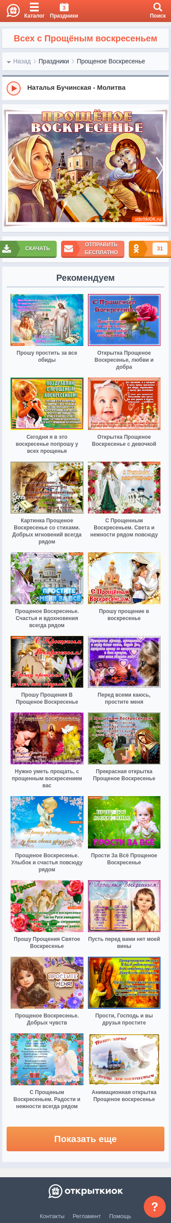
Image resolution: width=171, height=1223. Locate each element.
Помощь (120, 1216)
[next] (160, 168)
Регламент (87, 1216)
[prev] (11, 168)
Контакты (52, 1216)
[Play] (14, 88)
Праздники (54, 61)
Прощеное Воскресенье (111, 61)
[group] (85, 88)
